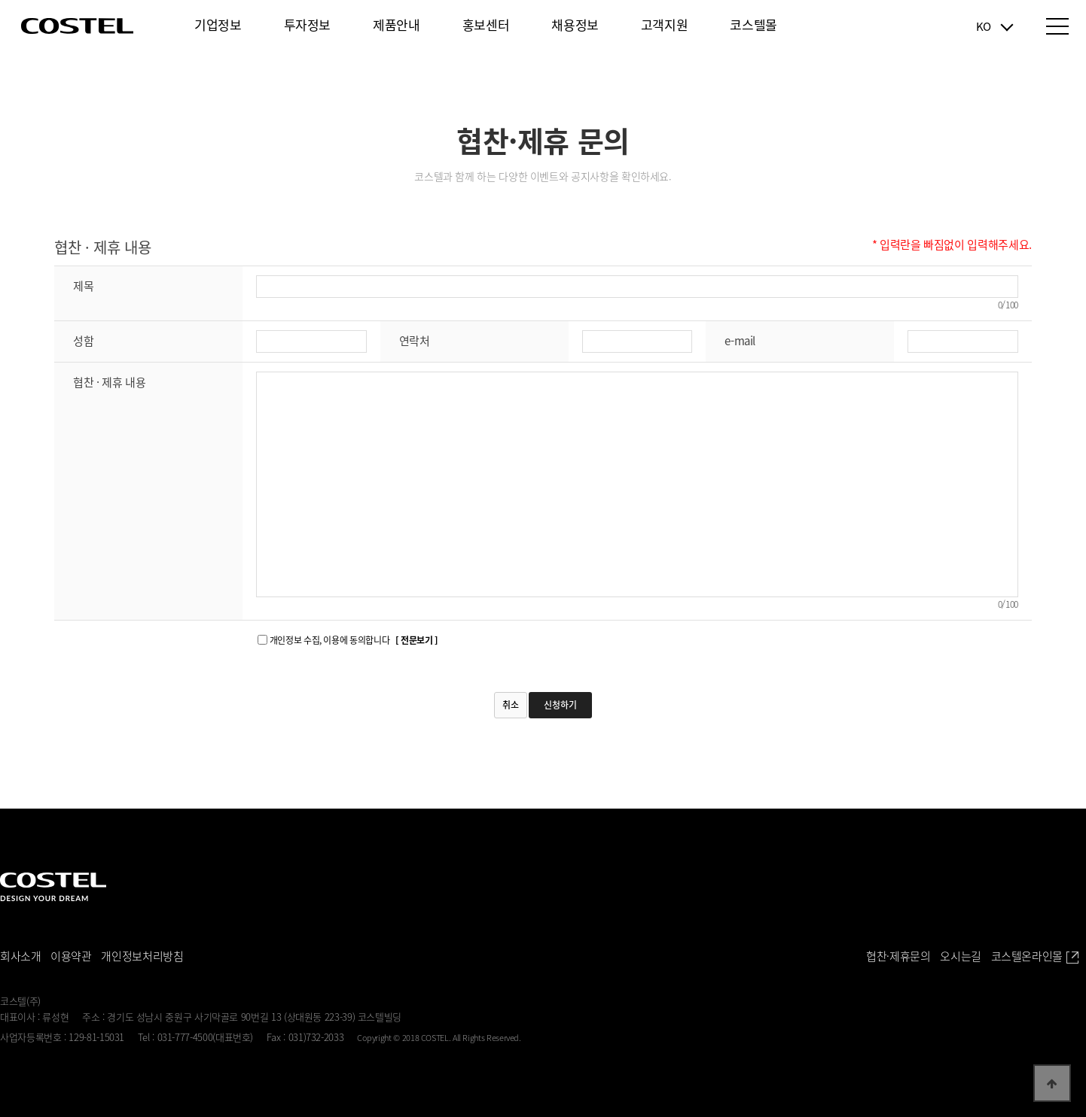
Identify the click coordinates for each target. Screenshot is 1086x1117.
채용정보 (575, 24)
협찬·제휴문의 (898, 956)
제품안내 (396, 24)
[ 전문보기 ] (416, 640)
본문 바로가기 (0, 0)
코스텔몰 (753, 24)
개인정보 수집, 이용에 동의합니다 (354, 640)
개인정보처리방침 (142, 956)
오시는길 (960, 956)
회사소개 (20, 956)
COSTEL (77, 26)
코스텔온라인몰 (1034, 957)
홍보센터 (486, 24)
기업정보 (218, 24)
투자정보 (307, 24)
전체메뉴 (1057, 26)
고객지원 (664, 24)
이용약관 (71, 956)
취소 (510, 705)
